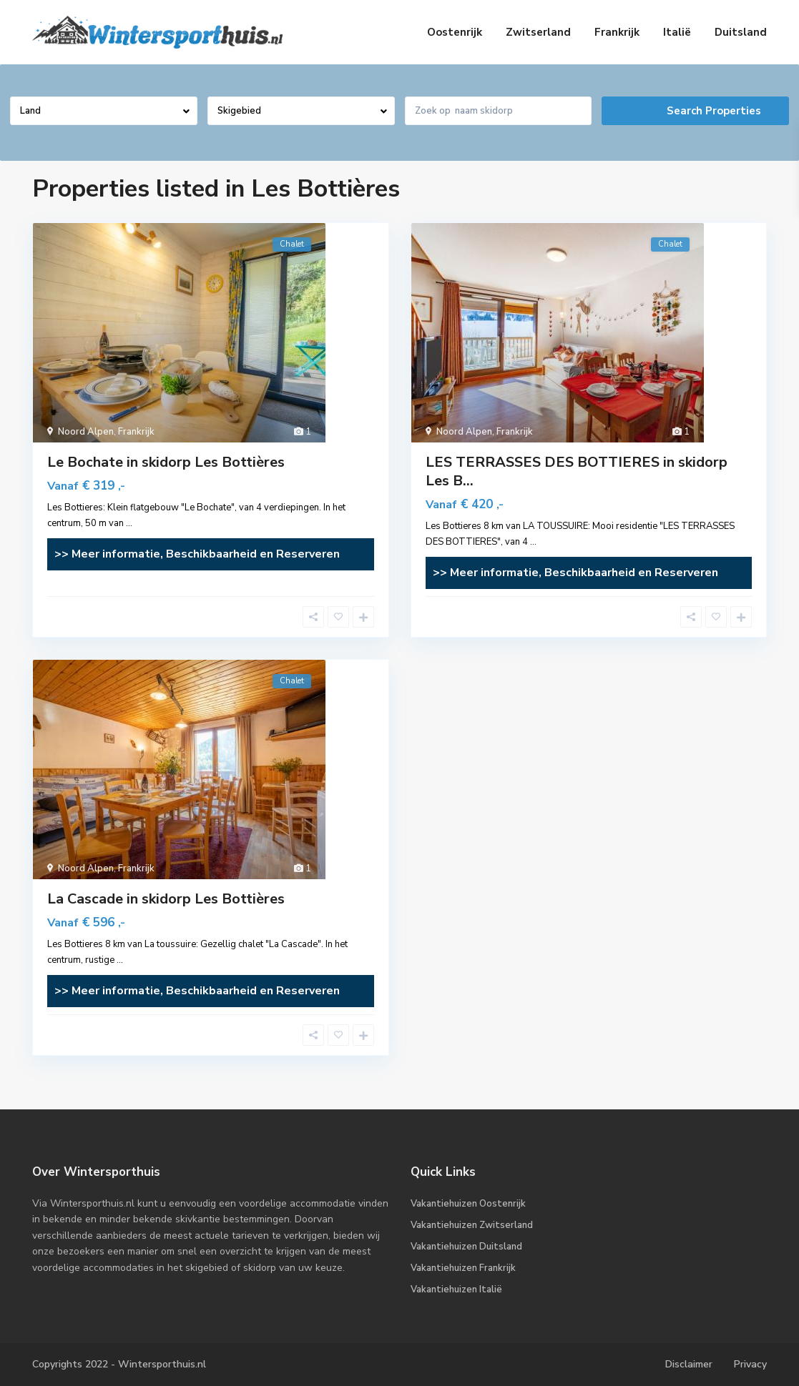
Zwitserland (538, 32)
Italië (677, 32)
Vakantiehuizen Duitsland (466, 1246)
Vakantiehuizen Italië (456, 1289)
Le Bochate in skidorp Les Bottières (166, 462)
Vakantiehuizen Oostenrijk (468, 1203)
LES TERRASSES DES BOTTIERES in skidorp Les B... (576, 471)
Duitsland (741, 32)
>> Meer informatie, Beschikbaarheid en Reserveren (197, 554)
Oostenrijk (454, 32)
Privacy (750, 1364)
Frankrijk (616, 32)
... (129, 523)
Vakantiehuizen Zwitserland (472, 1225)
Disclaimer (688, 1364)
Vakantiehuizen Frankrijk (463, 1268)
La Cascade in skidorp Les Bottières (166, 899)
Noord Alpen (86, 431)
